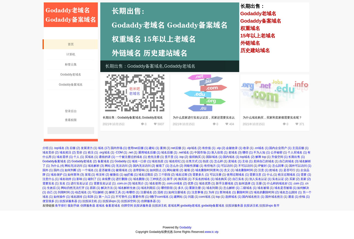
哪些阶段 (169, 188)
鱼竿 (277, 205)
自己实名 (240, 179)
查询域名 (228, 192)
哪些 (247, 152)
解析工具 (117, 192)
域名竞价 (51, 152)
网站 (110, 165)
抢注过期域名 (289, 174)
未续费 (108, 179)
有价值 (208, 148)
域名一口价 (141, 161)
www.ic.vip (212, 232)
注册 (261, 183)
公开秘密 (279, 152)
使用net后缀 (138, 148)
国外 (48, 170)
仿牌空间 (127, 205)
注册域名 (148, 192)
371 (301, 124)
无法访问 (124, 165)
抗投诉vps (111, 201)
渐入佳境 (219, 152)
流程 (162, 192)
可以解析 (100, 192)
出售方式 (194, 161)
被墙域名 (124, 170)
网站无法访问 (76, 165)
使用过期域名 (238, 174)
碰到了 (94, 179)
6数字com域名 (161, 196)
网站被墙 (175, 170)
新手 (172, 179)
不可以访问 (247, 165)
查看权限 (71, 120)
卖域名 (234, 161)
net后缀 (178, 148)
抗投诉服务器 (70, 201)
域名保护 (59, 174)
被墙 (189, 170)
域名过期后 (148, 174)
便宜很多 (51, 201)
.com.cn (124, 183)
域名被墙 (265, 188)
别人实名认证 (260, 179)
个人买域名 (297, 152)
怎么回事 (280, 165)
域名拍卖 (160, 161)
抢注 (93, 152)
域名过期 (184, 174)
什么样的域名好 (279, 183)
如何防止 (158, 170)
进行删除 (124, 179)
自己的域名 (288, 161)
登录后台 (71, 111)
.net (132, 152)
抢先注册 (156, 157)
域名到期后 (150, 188)
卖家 (305, 179)
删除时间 (245, 192)
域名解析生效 (129, 188)
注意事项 (200, 192)
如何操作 (62, 196)
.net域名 (185, 152)
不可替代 (124, 196)
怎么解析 (231, 188)
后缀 (75, 148)
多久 (183, 188)
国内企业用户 (280, 148)
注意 (263, 170)
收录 (248, 148)
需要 (306, 174)
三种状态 (158, 179)
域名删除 (141, 179)
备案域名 (106, 161)
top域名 (247, 157)
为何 (213, 192)
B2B (93, 196)
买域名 (91, 157)
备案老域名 (112, 205)
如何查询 (76, 174)
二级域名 (248, 188)
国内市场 (119, 148)
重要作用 (141, 196)
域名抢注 (67, 152)
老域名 (235, 152)
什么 (272, 174)
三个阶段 (167, 174)
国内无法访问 (144, 165)
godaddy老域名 (190, 205)
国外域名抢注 (276, 196)
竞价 (81, 152)
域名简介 (140, 183)
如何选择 (247, 183)
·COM (121, 152)
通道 (293, 196)
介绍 (48, 148)
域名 (104, 148)
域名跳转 (79, 196)
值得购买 (197, 157)
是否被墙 (107, 170)
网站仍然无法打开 (75, 188)
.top (183, 157)
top (220, 196)
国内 (59, 170)
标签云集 (71, 64)
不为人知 (261, 152)
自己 (52, 192)
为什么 (57, 165)
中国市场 (202, 152)
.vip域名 (193, 148)
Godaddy (123, 161)
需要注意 (258, 174)
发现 (90, 174)
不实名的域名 (203, 179)
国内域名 (231, 157)
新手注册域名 (227, 183)
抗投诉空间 (130, 201)
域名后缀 (169, 152)
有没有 (102, 174)
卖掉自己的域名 (266, 161)
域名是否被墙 (285, 188)
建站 (154, 148)
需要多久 (200, 174)
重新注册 (197, 188)
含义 (229, 170)
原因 (95, 188)
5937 (161, 124)
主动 (247, 161)
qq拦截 (131, 174)
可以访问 (229, 165)
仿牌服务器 (150, 201)
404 (231, 124)
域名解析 (96, 165)
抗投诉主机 (92, 201)
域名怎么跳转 (291, 192)
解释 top (263, 157)
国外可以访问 (300, 165)
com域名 (207, 196)
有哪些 (132, 192)
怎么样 (220, 161)
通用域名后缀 (149, 152)
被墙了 (162, 165)
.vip (220, 148)
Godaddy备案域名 (71, 84)
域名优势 (207, 183)
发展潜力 (89, 148)
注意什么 (51, 179)
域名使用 (157, 183)
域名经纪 (177, 161)
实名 (64, 183)
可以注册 (218, 174)
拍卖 (208, 161)
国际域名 (214, 157)
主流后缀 (300, 148)
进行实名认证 (82, 183)
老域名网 (174, 205)
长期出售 (296, 157)
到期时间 (66, 192)
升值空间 (279, 157)
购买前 (185, 179)
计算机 (70, 54)
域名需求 (65, 157)
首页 (71, 44)
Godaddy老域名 (70, 74)
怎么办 (176, 165)
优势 (193, 183)
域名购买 (223, 179)
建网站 (180, 196)
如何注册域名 (179, 192)
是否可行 (291, 170)
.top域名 (61, 148)
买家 (294, 179)
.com (298, 183)
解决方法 (109, 188)
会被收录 (234, 148)
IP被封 (264, 165)
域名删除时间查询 (209, 170)
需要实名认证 (105, 183)
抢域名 (275, 170)
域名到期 (214, 188)
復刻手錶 (73, 205)
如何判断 (73, 170)
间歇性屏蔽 (193, 165)
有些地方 (212, 165)
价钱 (304, 196)
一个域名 (90, 170)
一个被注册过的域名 (131, 157)
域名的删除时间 (266, 192)
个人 (79, 157)
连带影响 (141, 170)
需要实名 (51, 183)
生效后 (53, 188)
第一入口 (107, 196)
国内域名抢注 (253, 196)
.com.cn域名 (176, 183)
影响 (81, 179)
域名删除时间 (246, 170)
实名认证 (280, 179)
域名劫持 (67, 179)
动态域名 (83, 192)
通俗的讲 (107, 157)
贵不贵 (171, 157)
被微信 (116, 174)
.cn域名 (261, 148)
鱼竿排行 (61, 205)
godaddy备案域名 (212, 205)
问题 (193, 196)
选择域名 (233, 196)
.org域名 (106, 152)
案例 (165, 148)
